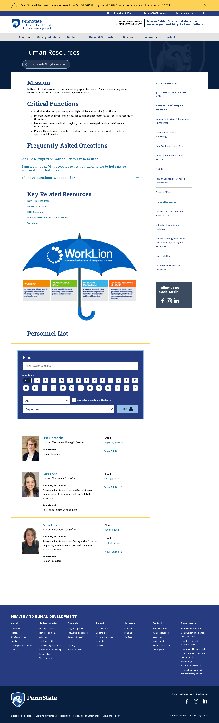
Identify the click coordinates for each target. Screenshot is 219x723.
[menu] (174, 176)
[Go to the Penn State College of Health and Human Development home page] (31, 24)
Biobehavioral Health (191, 628)
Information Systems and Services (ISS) (169, 213)
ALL (27, 380)
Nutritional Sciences (191, 665)
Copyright (107, 716)
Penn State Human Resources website (48, 217)
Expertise (129, 628)
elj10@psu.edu (112, 542)
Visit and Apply (46, 658)
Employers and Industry (22, 645)
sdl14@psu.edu (112, 478)
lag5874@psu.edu (113, 442)
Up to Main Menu (168, 83)
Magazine (100, 641)
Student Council (75, 637)
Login (117, 716)
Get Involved (102, 628)
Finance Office (163, 192)
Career (71, 641)
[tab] (127, 13)
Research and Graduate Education (168, 267)
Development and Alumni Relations (169, 157)
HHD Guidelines (36, 212)
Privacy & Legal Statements (86, 716)
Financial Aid (45, 654)
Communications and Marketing (167, 134)
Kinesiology (186, 661)
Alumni (149, 37)
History (14, 632)
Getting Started (47, 628)
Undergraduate (47, 37)
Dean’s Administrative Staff (170, 146)
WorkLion (32, 223)
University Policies (37, 206)
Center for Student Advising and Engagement (172, 120)
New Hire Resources (38, 200)
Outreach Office (164, 255)
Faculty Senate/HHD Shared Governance (170, 180)
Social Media (159, 641)
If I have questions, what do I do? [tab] (80, 178)
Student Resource (161, 645)
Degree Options (76, 628)
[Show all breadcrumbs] (46, 64)
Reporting (65, 716)
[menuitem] (174, 84)
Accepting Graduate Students (94, 399)
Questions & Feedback (21, 716)
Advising (43, 637)
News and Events (104, 637)
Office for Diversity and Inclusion (167, 226)
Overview (15, 628)
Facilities (160, 169)
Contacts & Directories (46, 716)
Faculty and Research (78, 632)
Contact (170, 37)
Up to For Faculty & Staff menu (172, 94)
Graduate (73, 37)
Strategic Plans (18, 637)
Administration (160, 628)
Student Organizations (50, 645)
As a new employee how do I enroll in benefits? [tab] (80, 159)
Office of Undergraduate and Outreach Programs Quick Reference (170, 242)
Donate (14, 649)
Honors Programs (48, 632)
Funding (71, 645)
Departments (188, 623)
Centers (128, 637)
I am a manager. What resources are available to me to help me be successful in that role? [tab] (80, 168)
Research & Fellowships (51, 649)
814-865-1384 (111, 529)
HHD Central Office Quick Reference (169, 107)
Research (129, 37)
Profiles (15, 641)
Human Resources (166, 201)
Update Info (102, 632)
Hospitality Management (193, 649)
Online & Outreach (101, 37)
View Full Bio (111, 451)
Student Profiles (47, 641)
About (23, 37)
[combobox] (46, 400)
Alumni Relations (161, 632)
